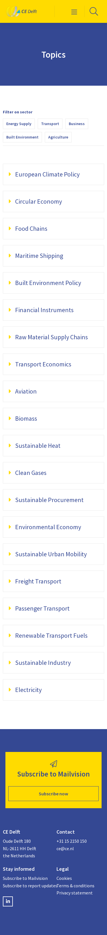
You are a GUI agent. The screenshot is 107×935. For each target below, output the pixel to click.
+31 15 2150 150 (71, 841)
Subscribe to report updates (27, 885)
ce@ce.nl (65, 848)
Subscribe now (53, 793)
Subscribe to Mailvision (25, 878)
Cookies (64, 878)
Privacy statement (74, 893)
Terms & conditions (75, 885)
